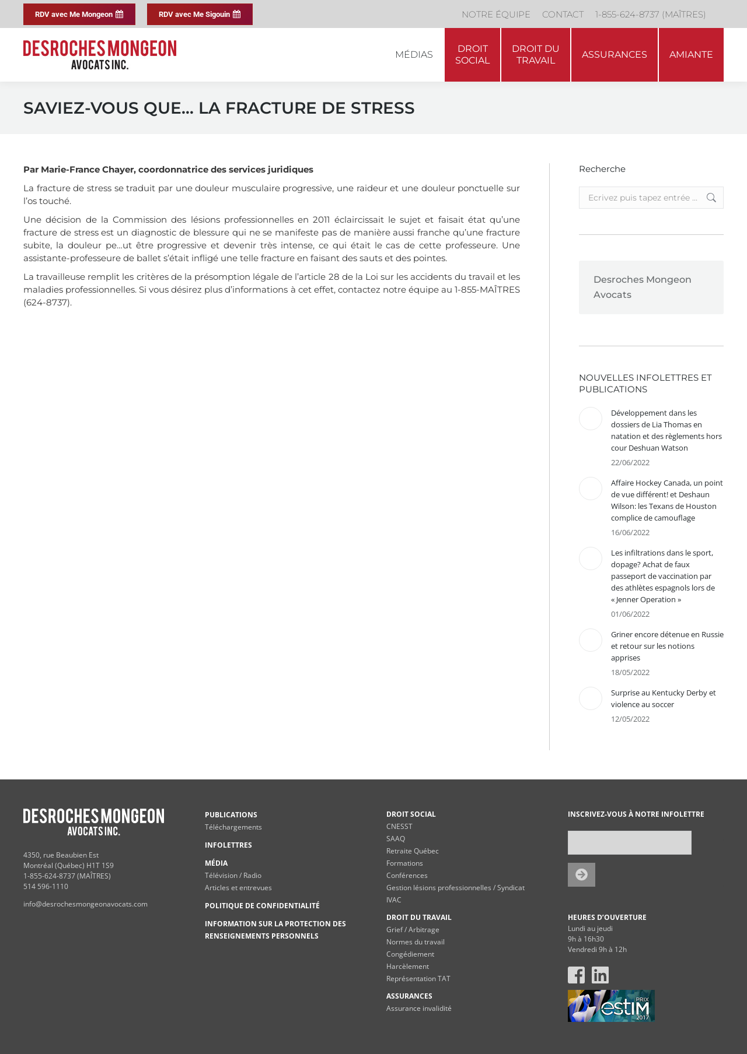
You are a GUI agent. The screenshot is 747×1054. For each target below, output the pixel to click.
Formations (404, 863)
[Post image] (590, 418)
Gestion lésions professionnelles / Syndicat (455, 888)
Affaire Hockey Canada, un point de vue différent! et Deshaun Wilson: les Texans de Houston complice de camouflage (667, 500)
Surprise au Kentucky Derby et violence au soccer (663, 698)
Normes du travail (415, 942)
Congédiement (410, 954)
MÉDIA (216, 863)
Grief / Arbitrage (412, 929)
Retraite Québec (412, 851)
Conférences (407, 875)
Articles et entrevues (238, 888)
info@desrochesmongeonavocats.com (85, 904)
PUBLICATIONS (231, 815)
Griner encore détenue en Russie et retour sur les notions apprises (667, 646)
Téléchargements (233, 827)
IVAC (394, 900)
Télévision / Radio (233, 875)
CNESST (399, 826)
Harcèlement (407, 966)
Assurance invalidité (419, 1008)
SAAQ (395, 839)
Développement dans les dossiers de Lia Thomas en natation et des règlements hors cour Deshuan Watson (666, 430)
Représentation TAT (418, 978)
